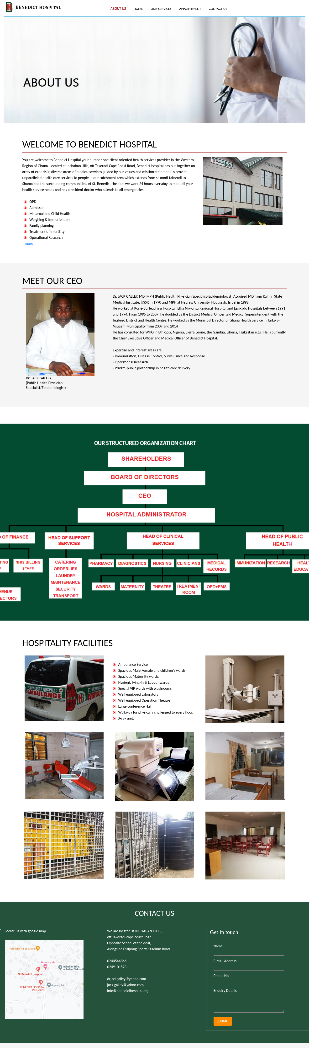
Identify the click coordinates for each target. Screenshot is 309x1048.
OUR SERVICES (161, 8)
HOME (138, 8)
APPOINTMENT (190, 8)
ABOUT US (118, 8)
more (28, 243)
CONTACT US (218, 8)
